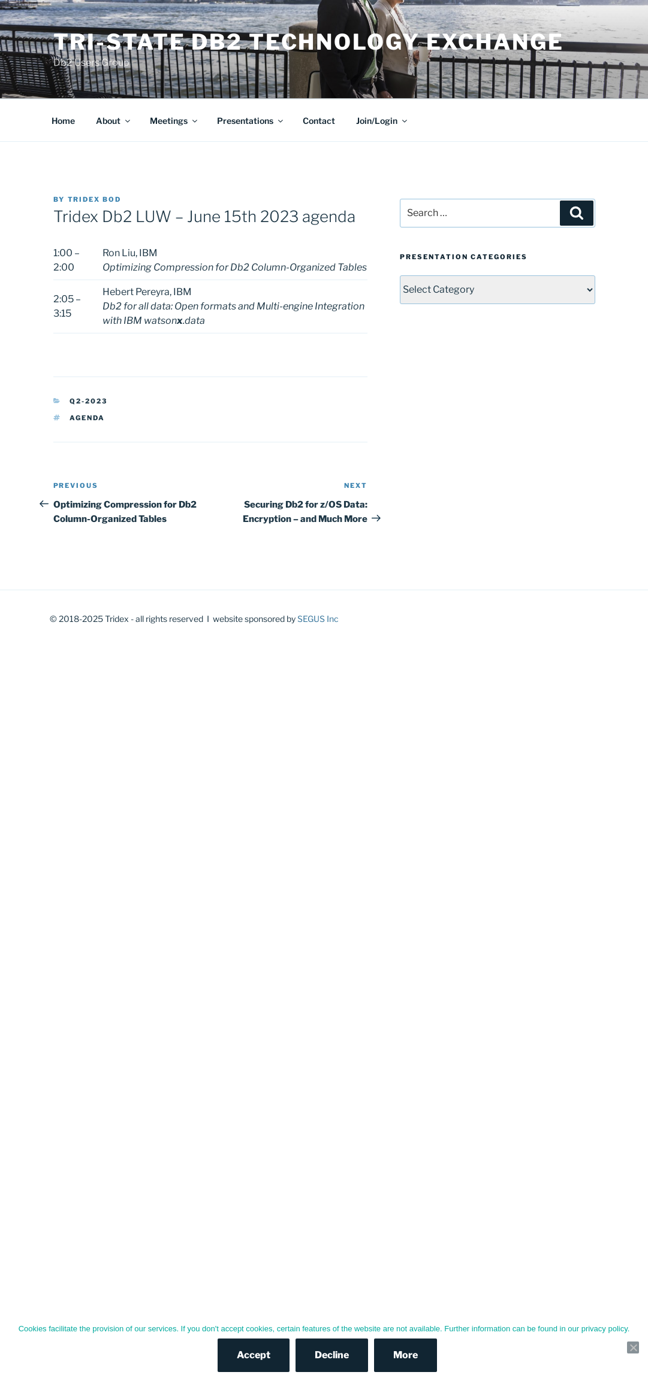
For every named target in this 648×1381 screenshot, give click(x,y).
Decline (332, 1355)
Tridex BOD (95, 199)
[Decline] (633, 1347)
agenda (87, 418)
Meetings (174, 121)
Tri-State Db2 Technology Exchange (308, 42)
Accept (253, 1355)
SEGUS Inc (318, 619)
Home (63, 121)
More (405, 1355)
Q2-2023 (88, 401)
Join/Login (382, 121)
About (114, 121)
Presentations (251, 121)
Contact (319, 121)
